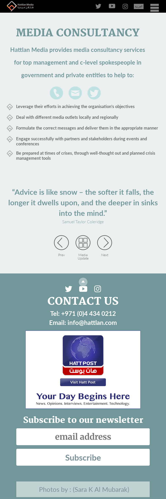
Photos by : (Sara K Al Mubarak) (84, 489)
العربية (138, 6)
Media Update (83, 256)
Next (104, 255)
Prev (61, 255)
